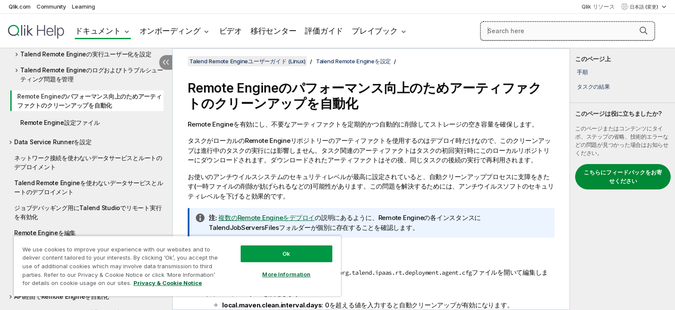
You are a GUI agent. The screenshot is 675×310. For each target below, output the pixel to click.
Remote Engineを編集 (45, 232)
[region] (177, 266)
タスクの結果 (593, 86)
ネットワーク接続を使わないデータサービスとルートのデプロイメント (88, 162)
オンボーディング (170, 30)
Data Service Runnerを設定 (53, 142)
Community (51, 6)
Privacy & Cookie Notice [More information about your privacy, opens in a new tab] (167, 282)
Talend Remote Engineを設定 (353, 61)
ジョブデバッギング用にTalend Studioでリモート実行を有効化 (87, 212)
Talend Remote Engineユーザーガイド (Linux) (247, 61)
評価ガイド (324, 30)
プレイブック (375, 30)
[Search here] (567, 31)
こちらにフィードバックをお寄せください (623, 176)
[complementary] (622, 179)
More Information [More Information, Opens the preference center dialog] (286, 274)
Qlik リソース (598, 6)
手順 (582, 71)
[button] (643, 30)
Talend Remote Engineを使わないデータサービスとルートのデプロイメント (88, 187)
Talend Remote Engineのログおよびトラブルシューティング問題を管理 (91, 74)
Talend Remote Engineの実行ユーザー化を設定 (85, 54)
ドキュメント (98, 30)
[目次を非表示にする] (165, 62)
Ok (286, 253)
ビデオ (230, 30)
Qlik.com (20, 6)
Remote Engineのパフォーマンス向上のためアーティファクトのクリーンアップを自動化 (89, 101)
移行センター (274, 30)
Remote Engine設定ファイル (59, 122)
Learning (83, 6)
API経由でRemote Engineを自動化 (61, 296)
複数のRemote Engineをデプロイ (266, 218)
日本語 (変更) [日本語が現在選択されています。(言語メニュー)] (645, 7)
